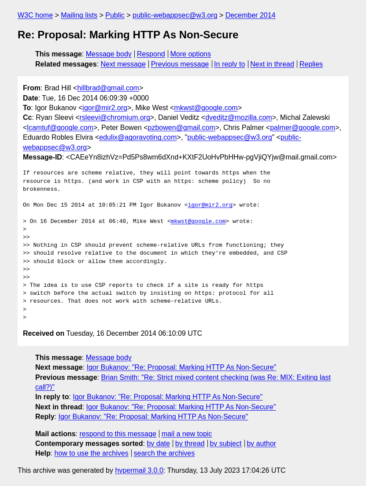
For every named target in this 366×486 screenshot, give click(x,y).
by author (261, 443)
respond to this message (117, 434)
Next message (123, 64)
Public (115, 15)
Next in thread (272, 64)
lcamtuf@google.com (60, 127)
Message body (109, 54)
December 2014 (251, 15)
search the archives (164, 453)
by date (158, 443)
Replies (311, 64)
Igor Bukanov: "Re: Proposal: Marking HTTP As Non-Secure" (182, 367)
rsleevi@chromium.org (115, 117)
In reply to (229, 64)
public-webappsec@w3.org (175, 15)
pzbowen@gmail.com (181, 127)
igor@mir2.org (104, 107)
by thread (190, 443)
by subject (225, 443)
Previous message (180, 64)
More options (190, 54)
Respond (151, 54)
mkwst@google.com (205, 107)
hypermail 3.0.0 (139, 470)
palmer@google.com (302, 127)
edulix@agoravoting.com (138, 137)
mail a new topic (187, 434)
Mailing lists (79, 15)
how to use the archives (92, 453)
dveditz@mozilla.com (238, 117)
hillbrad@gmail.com (108, 88)
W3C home (35, 15)
